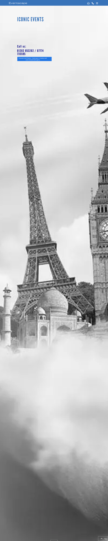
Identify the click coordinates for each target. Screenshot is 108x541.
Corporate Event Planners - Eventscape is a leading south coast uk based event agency (33, 59)
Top (103, 538)
